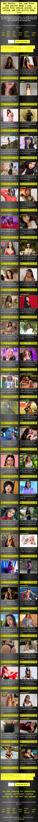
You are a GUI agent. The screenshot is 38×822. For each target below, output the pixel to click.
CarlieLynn (23, 506)
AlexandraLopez (25, 639)
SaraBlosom (5, 613)
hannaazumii (24, 533)
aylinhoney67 (24, 692)
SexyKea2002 (24, 400)
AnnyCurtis (4, 108)
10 (16, 50)
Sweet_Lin (4, 81)
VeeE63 (22, 665)
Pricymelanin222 (25, 108)
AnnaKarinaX (24, 55)
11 (20, 50)
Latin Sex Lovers (15, 34)
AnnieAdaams (5, 745)
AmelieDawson (6, 294)
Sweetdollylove (6, 187)
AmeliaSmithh (24, 719)
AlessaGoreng (5, 426)
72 (28, 50)
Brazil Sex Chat (8, 34)
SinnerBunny (5, 639)
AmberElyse (5, 241)
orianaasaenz (5, 135)
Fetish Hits (21, 819)
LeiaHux (22, 347)
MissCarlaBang (6, 55)
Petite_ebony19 (25, 559)
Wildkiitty (23, 187)
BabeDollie (4, 586)
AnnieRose (4, 692)
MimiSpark (23, 267)
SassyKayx (4, 719)
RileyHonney (5, 559)
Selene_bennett (6, 161)
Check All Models (8, 47)
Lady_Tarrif (23, 320)
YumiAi (22, 81)
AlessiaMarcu (24, 480)
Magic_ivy (23, 745)
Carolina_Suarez (6, 214)
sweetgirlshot (5, 480)
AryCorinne (5, 320)
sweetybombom (6, 453)
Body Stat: (9, 78)
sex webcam (30, 796)
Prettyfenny (5, 400)
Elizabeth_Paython (26, 374)
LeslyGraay (23, 241)
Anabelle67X (24, 586)
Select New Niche (22, 41)
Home (11, 41)
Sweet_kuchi (5, 374)
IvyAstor (22, 161)
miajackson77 (5, 533)
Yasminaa (23, 453)
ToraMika (4, 267)
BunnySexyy (24, 135)
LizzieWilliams (24, 426)
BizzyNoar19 (5, 347)
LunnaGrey (23, 214)
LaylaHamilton (24, 613)
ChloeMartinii (24, 294)
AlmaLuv (4, 506)
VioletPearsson (6, 665)
